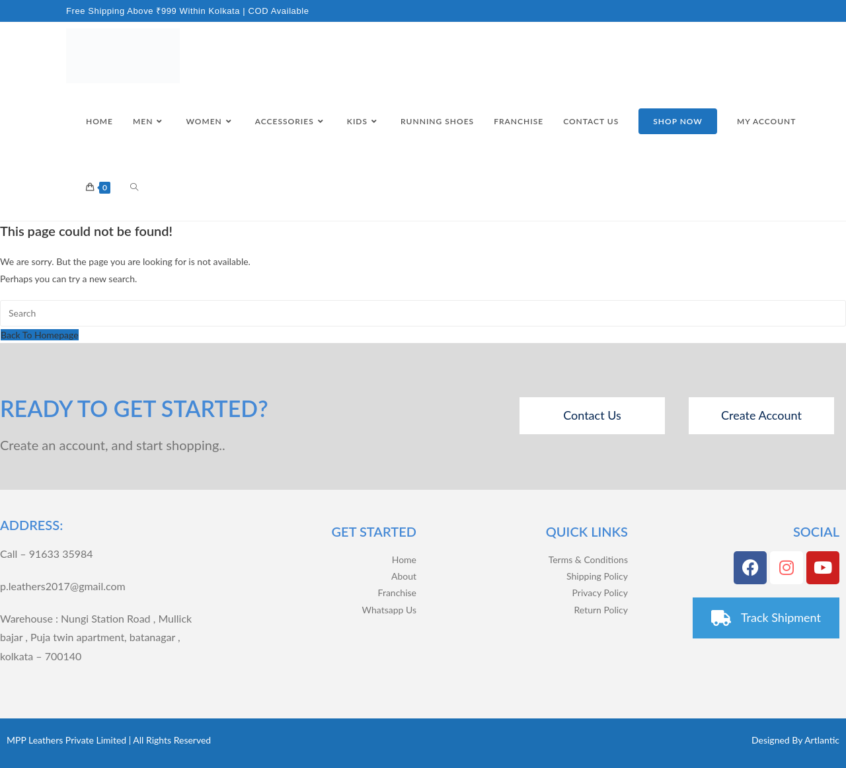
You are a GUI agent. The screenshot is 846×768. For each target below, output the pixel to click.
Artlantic (821, 740)
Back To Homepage (40, 334)
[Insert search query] (423, 313)
